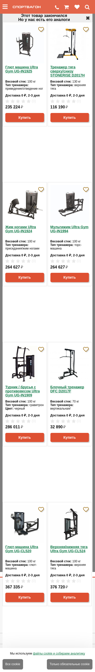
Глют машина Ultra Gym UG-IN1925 (21, 69)
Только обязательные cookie (70, 664)
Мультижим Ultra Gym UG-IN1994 (69, 229)
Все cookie (12, 664)
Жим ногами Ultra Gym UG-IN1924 (20, 229)
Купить (24, 118)
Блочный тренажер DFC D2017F (67, 389)
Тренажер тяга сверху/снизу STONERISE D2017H (67, 71)
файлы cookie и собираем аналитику (59, 653)
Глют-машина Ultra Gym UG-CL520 (21, 549)
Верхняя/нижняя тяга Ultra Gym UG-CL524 (69, 549)
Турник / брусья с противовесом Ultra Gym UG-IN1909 (22, 391)
